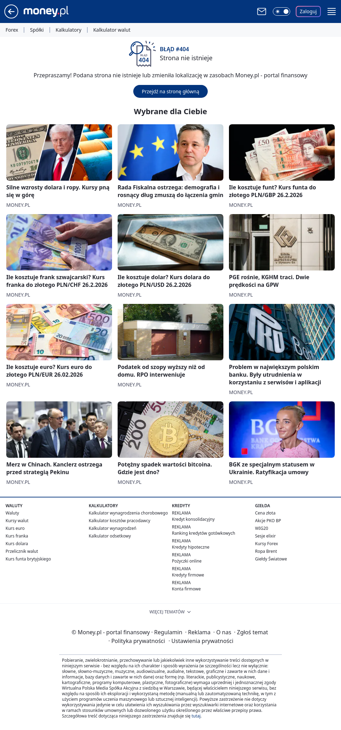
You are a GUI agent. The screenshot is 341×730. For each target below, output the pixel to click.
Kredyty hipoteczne (190, 547)
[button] (331, 11)
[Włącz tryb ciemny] (281, 11)
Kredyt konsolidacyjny (193, 519)
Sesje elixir (265, 536)
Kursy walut (17, 521)
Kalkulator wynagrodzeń (112, 528)
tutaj (195, 716)
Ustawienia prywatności (200, 641)
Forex (12, 30)
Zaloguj (308, 11)
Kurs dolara (17, 544)
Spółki (36, 30)
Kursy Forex (266, 544)
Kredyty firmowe (188, 575)
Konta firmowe (186, 589)
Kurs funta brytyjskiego (28, 559)
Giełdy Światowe (271, 559)
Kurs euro (15, 528)
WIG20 (261, 528)
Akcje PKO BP (268, 521)
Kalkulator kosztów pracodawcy (119, 521)
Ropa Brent (266, 551)
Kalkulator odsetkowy (110, 536)
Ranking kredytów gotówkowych (203, 533)
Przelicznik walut (22, 551)
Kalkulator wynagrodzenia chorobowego (128, 513)
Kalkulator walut (111, 30)
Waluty (12, 513)
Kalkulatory (68, 30)
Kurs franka (17, 536)
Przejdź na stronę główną (170, 91)
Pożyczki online (186, 561)
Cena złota (265, 513)
